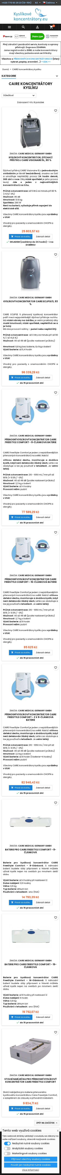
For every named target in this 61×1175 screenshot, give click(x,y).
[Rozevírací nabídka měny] (38, 3)
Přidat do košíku (20, 236)
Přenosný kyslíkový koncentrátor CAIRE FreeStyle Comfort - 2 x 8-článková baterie (30, 717)
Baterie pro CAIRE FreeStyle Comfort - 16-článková (30, 966)
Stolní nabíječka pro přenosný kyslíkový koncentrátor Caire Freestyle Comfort (30, 1080)
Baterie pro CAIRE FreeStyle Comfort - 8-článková (30, 851)
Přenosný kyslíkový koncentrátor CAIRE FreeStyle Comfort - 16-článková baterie (30, 581)
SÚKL (29, 50)
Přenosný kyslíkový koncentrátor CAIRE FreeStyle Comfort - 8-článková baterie (30, 441)
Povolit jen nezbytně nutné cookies (31, 1165)
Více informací (30, 1170)
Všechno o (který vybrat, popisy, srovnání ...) (31, 60)
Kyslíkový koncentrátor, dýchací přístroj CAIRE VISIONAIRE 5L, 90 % (30, 159)
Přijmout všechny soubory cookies (30, 1159)
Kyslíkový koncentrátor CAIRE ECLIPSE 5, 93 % (30, 303)
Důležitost (19, 96)
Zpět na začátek (47, 1122)
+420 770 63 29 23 (12, 2)
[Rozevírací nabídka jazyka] (50, 3)
